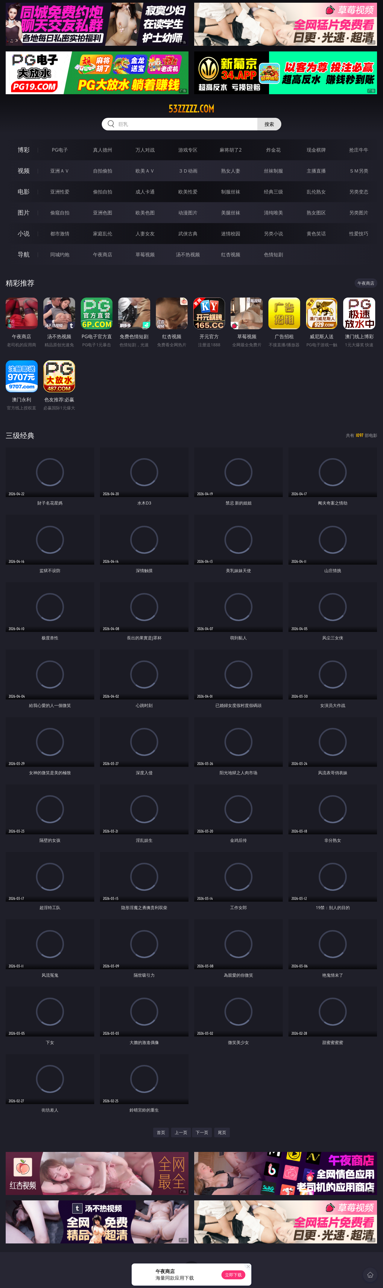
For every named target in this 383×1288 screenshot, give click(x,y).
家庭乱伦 (102, 233)
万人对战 (145, 150)
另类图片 (358, 212)
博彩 (24, 150)
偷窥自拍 (59, 212)
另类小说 (273, 233)
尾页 (222, 1132)
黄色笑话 (316, 233)
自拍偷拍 (102, 170)
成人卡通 (145, 191)
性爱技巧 (358, 233)
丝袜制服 (273, 170)
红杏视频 (230, 254)
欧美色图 (145, 212)
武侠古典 (187, 233)
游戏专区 (187, 150)
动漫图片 (187, 212)
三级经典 (20, 435)
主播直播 (316, 170)
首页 (161, 1132)
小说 (24, 233)
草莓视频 (145, 254)
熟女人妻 (230, 170)
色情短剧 (273, 254)
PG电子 (60, 150)
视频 (24, 171)
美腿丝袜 (230, 212)
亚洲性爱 (59, 191)
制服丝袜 (230, 191)
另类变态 (358, 191)
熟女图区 (316, 212)
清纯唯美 (273, 212)
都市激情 (59, 233)
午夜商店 (102, 254)
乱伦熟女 (316, 191)
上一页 (181, 1132)
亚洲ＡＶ (59, 170)
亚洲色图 (102, 212)
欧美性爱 (187, 191)
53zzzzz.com (191, 109)
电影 (24, 192)
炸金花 (273, 150)
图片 (24, 212)
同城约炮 (59, 254)
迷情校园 (230, 233)
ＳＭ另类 (358, 170)
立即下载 (233, 1275)
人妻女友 (145, 233)
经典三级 (273, 191)
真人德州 (102, 150)
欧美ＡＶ (145, 170)
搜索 (269, 124)
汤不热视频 (188, 254)
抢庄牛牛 (358, 150)
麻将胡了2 (230, 150)
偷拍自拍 (102, 191)
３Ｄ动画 (187, 170)
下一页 (202, 1132)
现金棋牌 (316, 150)
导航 (24, 254)
